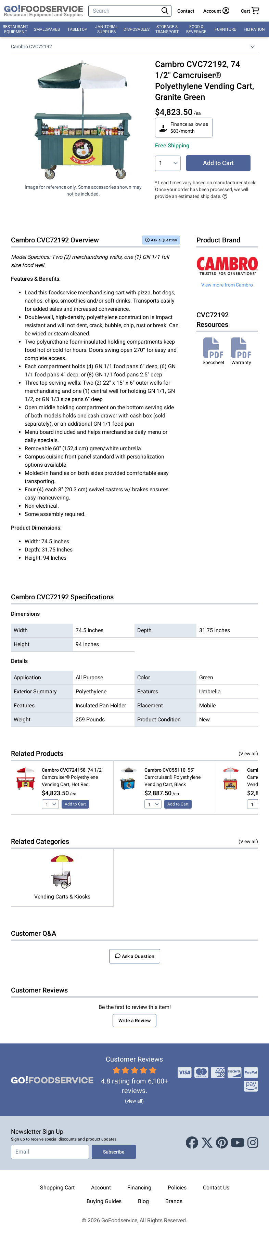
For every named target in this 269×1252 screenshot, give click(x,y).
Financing (139, 1187)
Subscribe (114, 1152)
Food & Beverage (196, 29)
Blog (143, 1201)
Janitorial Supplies (106, 29)
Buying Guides (104, 1201)
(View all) (248, 753)
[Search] (124, 10)
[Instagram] (252, 1143)
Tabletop (77, 29)
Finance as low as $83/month (183, 127)
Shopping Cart (57, 1187)
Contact (185, 11)
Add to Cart (218, 163)
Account (101, 1187)
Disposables (137, 29)
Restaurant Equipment (15, 29)
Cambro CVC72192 (31, 46)
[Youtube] (238, 1143)
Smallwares (47, 29)
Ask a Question (161, 239)
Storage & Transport (167, 29)
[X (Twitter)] (207, 1143)
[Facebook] (192, 1143)
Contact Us (216, 1187)
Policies (177, 1187)
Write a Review (134, 1020)
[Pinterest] (222, 1143)
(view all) (134, 1101)
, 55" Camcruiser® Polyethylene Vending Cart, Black (172, 777)
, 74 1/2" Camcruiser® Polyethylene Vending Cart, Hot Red (72, 777)
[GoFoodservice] (43, 11)
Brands (173, 1201)
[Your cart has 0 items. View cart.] (250, 10)
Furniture (225, 29)
